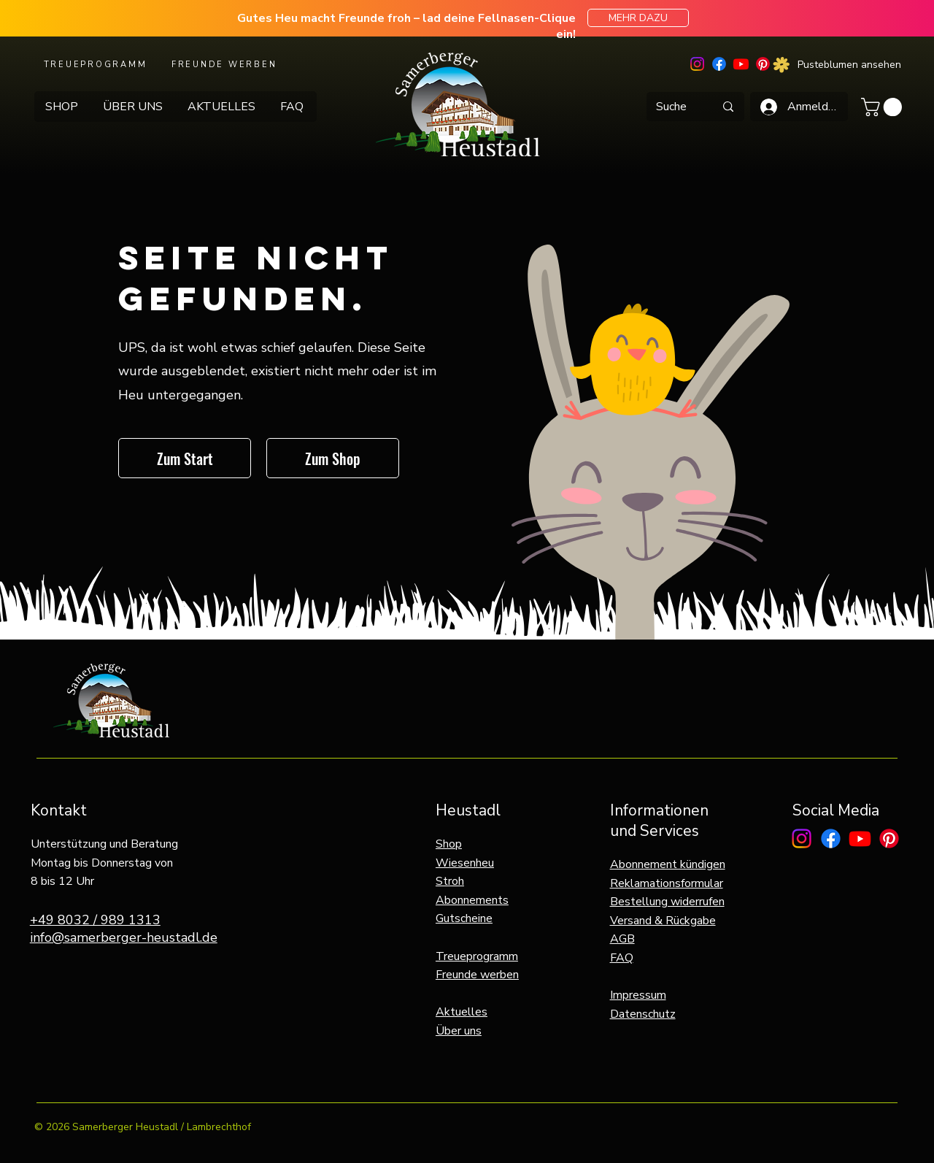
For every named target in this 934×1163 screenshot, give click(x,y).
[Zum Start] (184, 458)
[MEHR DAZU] (638, 18)
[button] (883, 107)
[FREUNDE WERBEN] (225, 64)
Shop (449, 844)
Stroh (450, 881)
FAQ (621, 958)
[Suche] (671, 106)
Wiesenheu (465, 863)
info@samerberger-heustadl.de (123, 937)
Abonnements (472, 900)
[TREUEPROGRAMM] (96, 64)
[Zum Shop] (332, 458)
